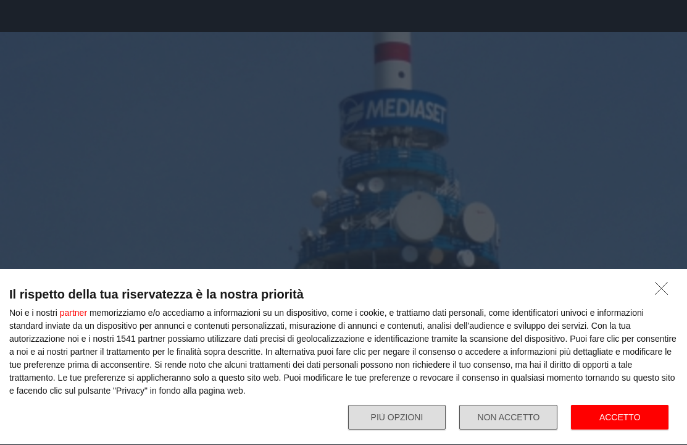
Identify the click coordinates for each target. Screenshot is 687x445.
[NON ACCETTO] (665, 292)
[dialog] (343, 357)
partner (73, 312)
